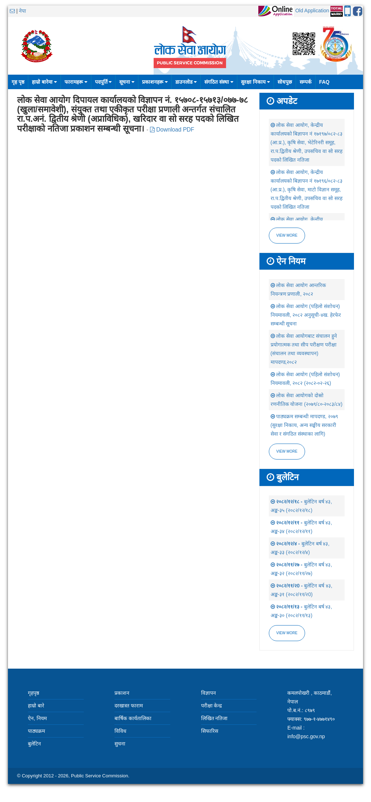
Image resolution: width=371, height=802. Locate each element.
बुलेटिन (34, 744)
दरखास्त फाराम (128, 705)
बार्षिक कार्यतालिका (132, 718)
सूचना (126, 82)
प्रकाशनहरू (155, 82)
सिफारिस (209, 731)
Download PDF (172, 129)
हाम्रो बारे (36, 705)
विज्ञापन (208, 693)
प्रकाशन (121, 693)
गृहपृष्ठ (33, 693)
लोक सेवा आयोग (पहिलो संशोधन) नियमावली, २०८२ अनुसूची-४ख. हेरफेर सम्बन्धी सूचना (306, 315)
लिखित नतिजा (214, 718)
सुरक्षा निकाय (255, 82)
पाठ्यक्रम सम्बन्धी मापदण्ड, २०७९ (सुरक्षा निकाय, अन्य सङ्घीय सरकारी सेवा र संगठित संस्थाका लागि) (304, 425)
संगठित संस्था (218, 82)
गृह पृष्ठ (18, 82)
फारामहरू (75, 82)
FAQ (324, 82)
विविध (120, 731)
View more (286, 235)
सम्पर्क (306, 82)
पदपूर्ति (103, 82)
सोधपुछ (285, 82)
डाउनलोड (186, 82)
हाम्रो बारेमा (44, 82)
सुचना (119, 744)
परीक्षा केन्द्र (211, 705)
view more (286, 451)
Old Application (312, 10)
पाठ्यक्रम (36, 731)
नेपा (22, 11)
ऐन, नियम (37, 718)
